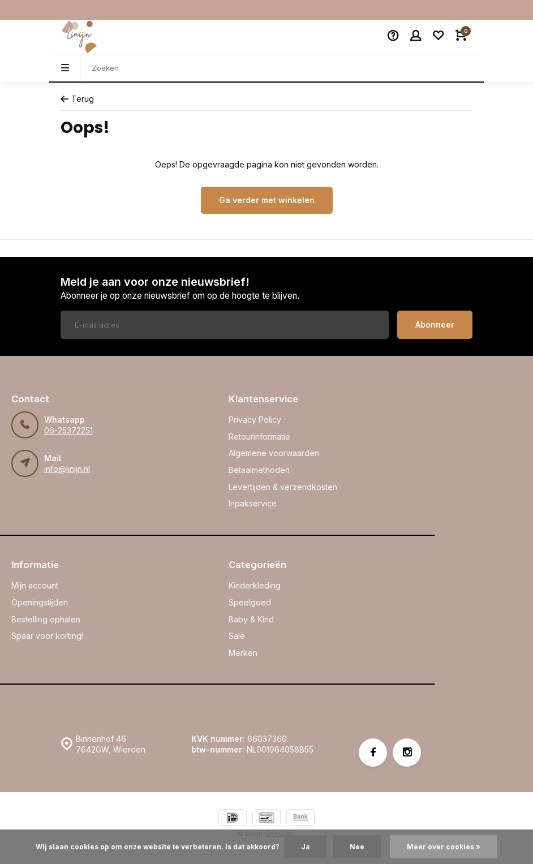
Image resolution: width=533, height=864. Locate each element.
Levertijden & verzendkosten (283, 487)
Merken (243, 652)
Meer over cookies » (443, 846)
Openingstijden (39, 602)
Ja (305, 846)
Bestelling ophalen (45, 619)
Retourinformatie (259, 436)
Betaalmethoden (259, 470)
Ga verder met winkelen (267, 200)
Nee (357, 846)
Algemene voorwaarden (274, 453)
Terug (77, 99)
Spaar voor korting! (47, 636)
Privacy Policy (255, 419)
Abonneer (434, 324)
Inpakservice (253, 503)
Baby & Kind (251, 619)
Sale (237, 636)
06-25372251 (68, 430)
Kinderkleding (255, 585)
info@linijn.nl (67, 469)
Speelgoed (250, 602)
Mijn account (34, 585)
